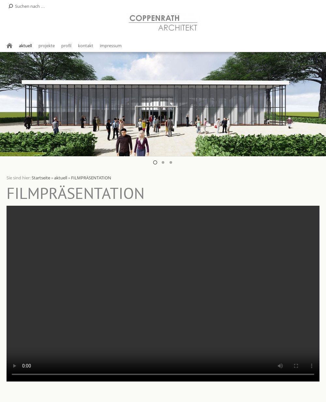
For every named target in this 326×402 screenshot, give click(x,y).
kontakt (85, 46)
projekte (46, 46)
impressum (111, 46)
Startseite (41, 178)
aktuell (25, 46)
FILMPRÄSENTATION (91, 178)
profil (66, 46)
